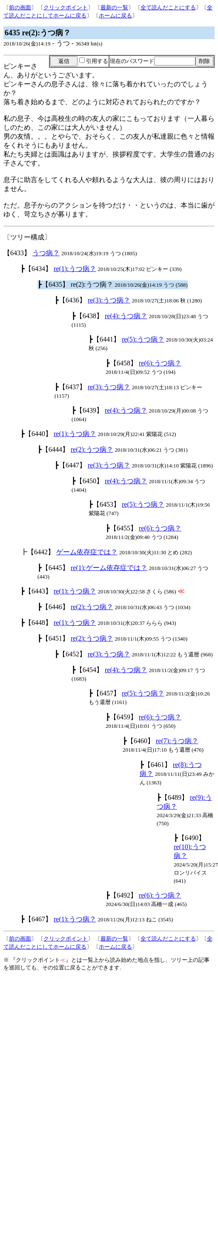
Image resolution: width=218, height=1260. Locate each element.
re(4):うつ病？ (126, 315)
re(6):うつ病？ (160, 363)
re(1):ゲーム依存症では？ (109, 567)
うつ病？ (46, 253)
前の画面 (20, 7)
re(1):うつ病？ (75, 268)
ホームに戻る (115, 15)
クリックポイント (65, 7)
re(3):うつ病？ (109, 300)
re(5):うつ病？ (143, 339)
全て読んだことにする (168, 7)
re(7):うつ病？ (177, 740)
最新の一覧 (114, 7)
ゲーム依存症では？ (87, 552)
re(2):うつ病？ (92, 449)
